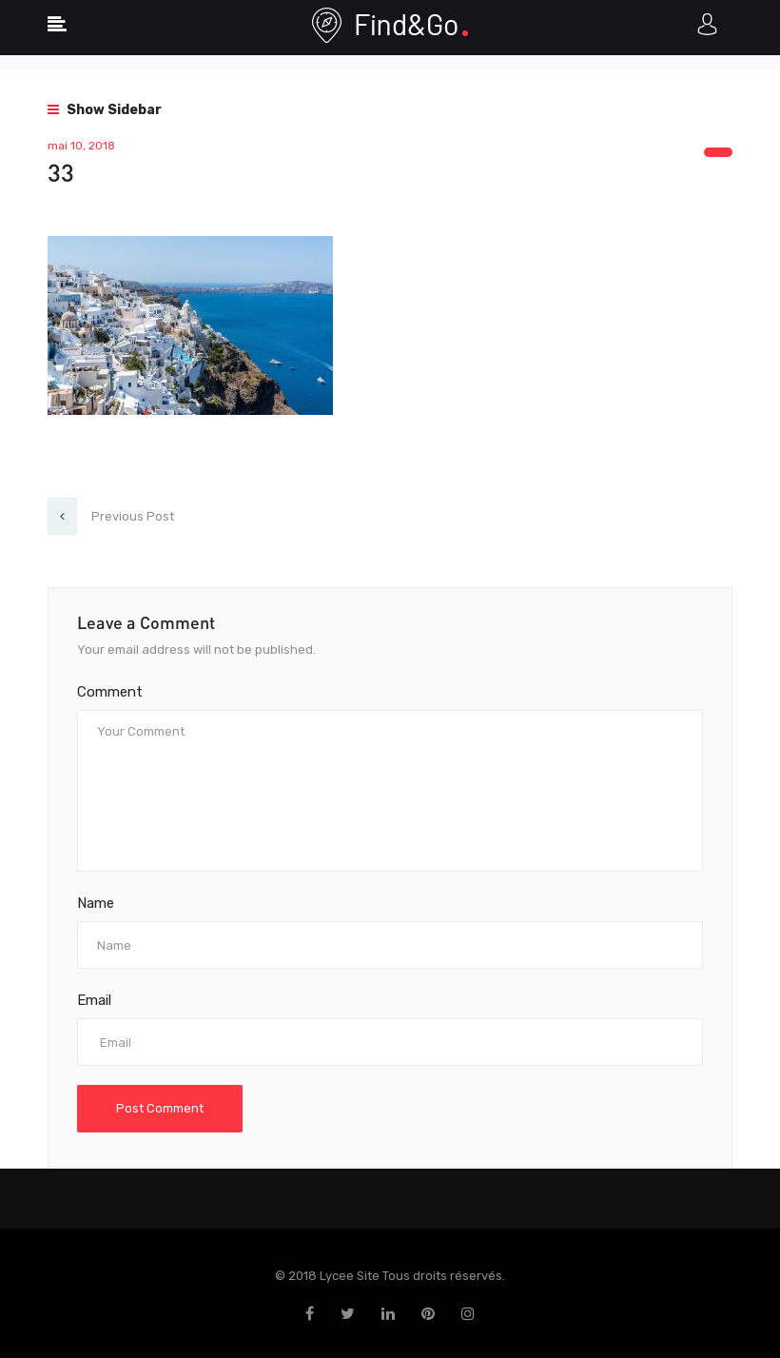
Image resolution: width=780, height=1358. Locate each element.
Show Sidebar (105, 110)
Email (94, 1000)
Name (95, 903)
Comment (110, 691)
